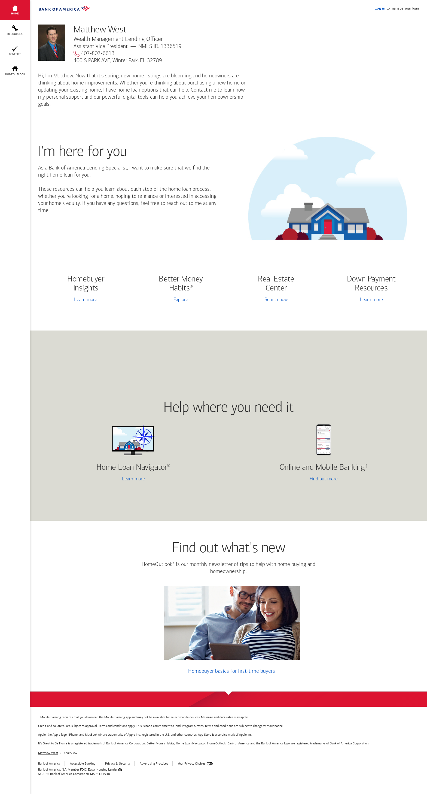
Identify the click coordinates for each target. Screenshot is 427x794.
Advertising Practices (154, 763)
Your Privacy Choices (191, 763)
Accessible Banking (82, 763)
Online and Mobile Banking (322, 467)
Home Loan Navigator (133, 467)
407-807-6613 (94, 54)
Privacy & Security (117, 763)
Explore (180, 299)
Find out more (285, 480)
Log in (379, 9)
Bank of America (49, 763)
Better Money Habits (181, 284)
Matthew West (48, 753)
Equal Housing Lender (102, 769)
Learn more (85, 299)
